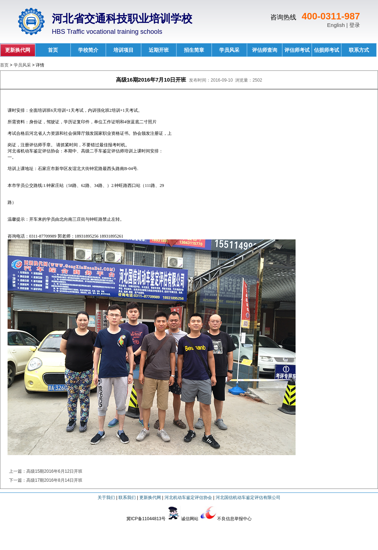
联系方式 (359, 50)
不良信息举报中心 (234, 518)
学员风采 (229, 50)
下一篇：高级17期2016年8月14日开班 (45, 480)
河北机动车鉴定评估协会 (188, 497)
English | (338, 25)
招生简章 (194, 50)
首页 (53, 50)
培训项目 (123, 50)
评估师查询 (264, 50)
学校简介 (88, 50)
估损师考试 (326, 50)
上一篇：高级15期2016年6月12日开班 (45, 471)
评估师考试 (297, 50)
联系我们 (127, 497)
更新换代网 (17, 50)
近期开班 (159, 50)
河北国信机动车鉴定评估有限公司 (248, 497)
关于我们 (106, 497)
